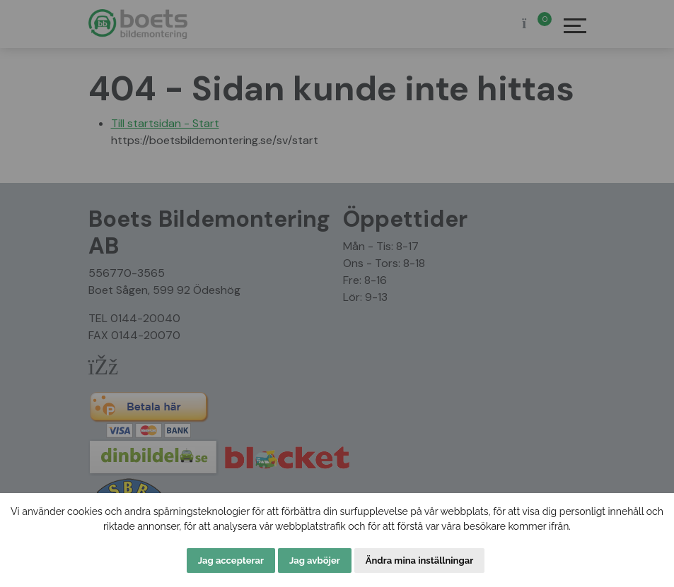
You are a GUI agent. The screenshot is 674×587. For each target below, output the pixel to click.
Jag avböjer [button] (314, 560)
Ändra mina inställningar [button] (419, 560)
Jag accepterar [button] (231, 560)
